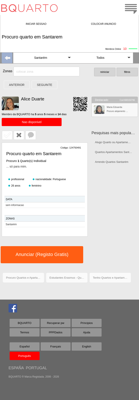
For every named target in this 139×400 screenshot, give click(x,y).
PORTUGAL (36, 368)
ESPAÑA (16, 368)
